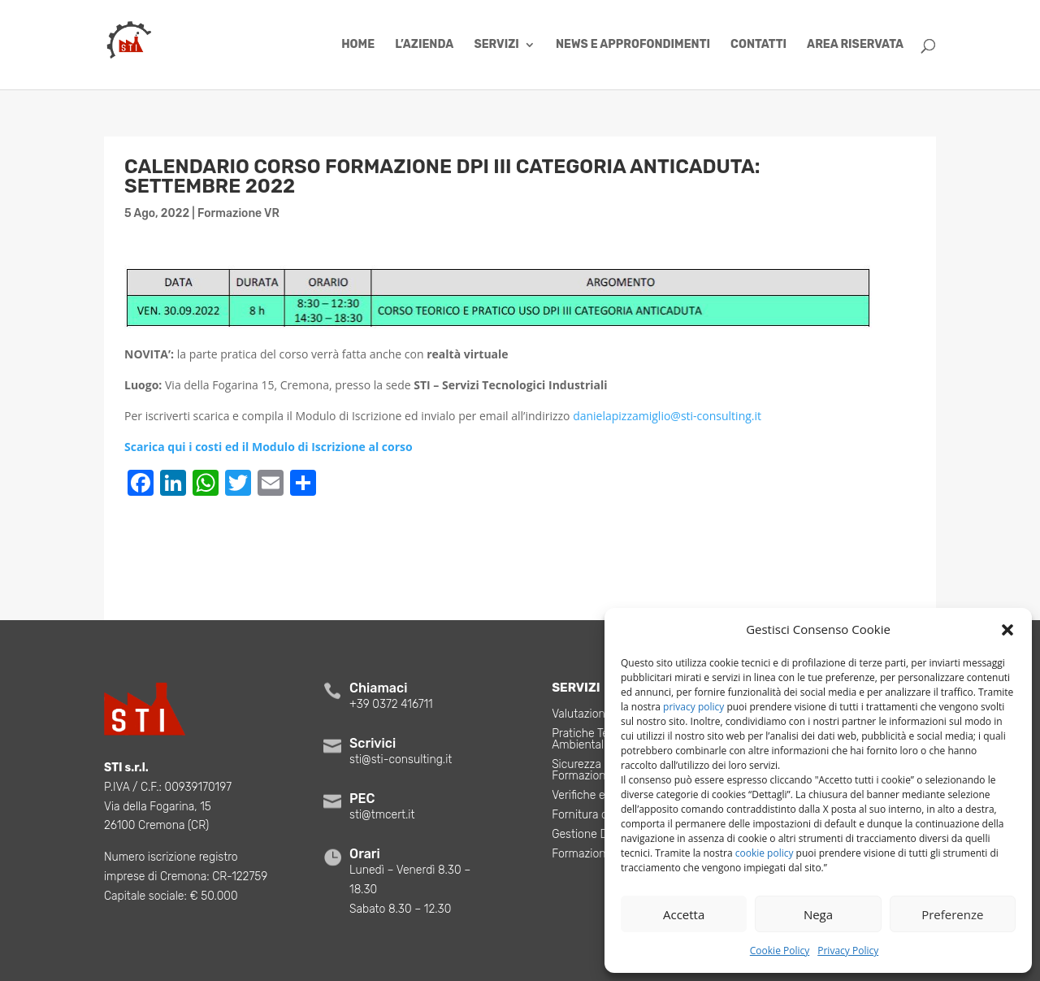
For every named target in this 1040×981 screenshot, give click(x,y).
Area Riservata (855, 45)
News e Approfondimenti (633, 45)
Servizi (496, 45)
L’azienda (424, 45)
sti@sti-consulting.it (400, 759)
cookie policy (764, 853)
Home (358, 45)
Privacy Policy (847, 950)
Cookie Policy (779, 950)
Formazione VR (238, 213)
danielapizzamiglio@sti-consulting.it (667, 415)
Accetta (683, 914)
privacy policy (693, 707)
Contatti (758, 45)
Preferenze (952, 914)
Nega (818, 914)
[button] (1007, 630)
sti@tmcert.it (381, 815)
